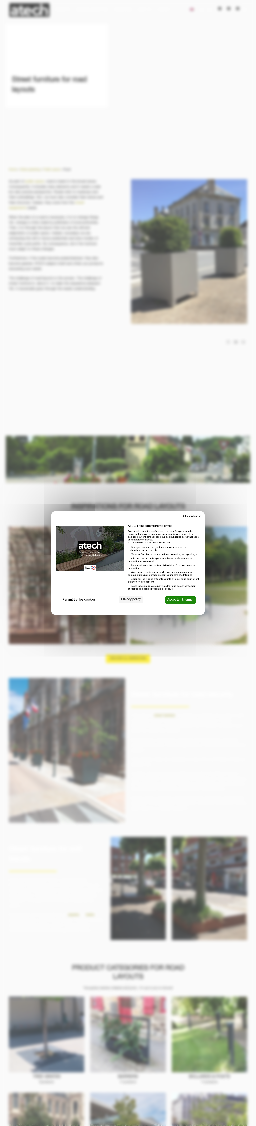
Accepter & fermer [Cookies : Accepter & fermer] (180, 600)
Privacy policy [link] (131, 599)
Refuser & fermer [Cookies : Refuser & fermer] (191, 516)
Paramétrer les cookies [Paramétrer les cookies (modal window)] (79, 600)
